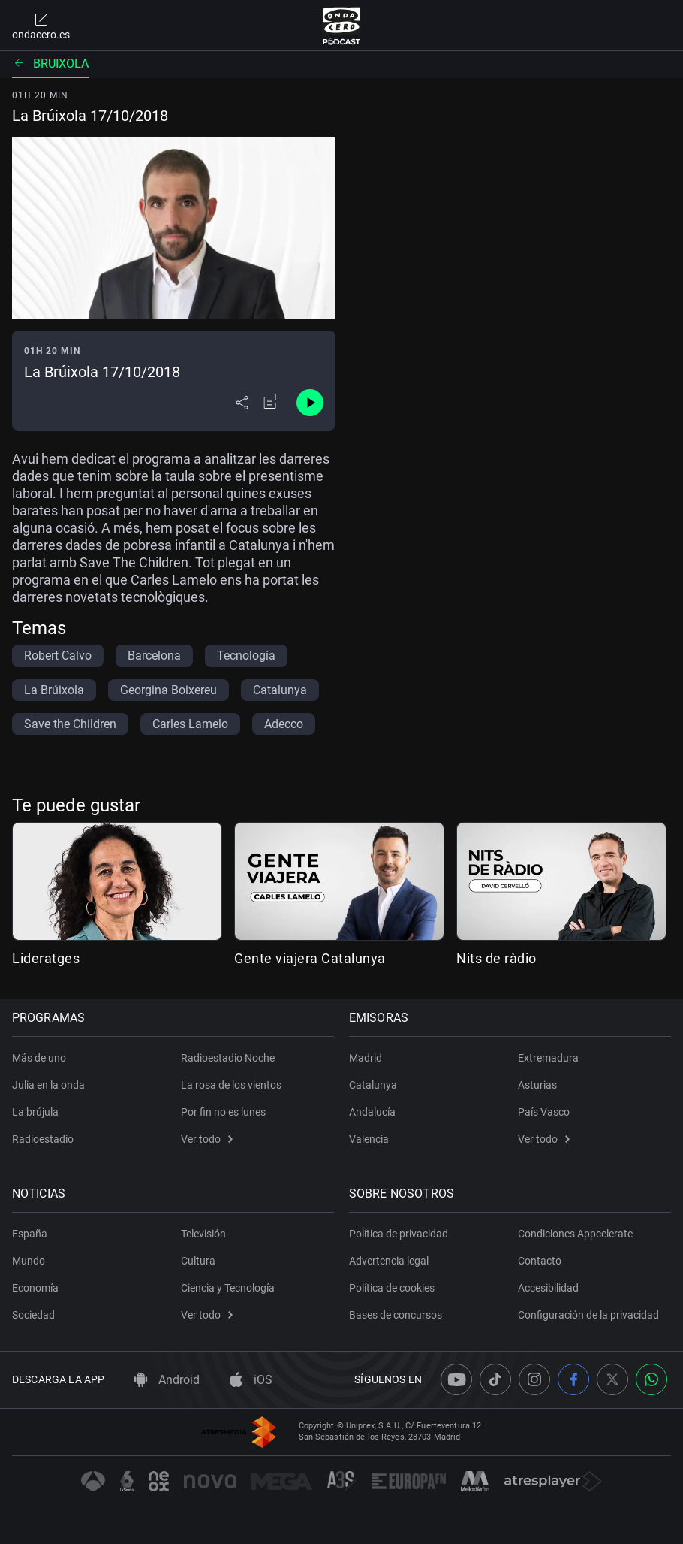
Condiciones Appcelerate (575, 1234)
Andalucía (372, 1112)
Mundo (28, 1261)
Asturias (537, 1085)
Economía (35, 1288)
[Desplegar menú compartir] (242, 403)
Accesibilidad (548, 1288)
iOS (251, 1380)
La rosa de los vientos (231, 1085)
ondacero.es (41, 26)
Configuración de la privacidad (588, 1315)
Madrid (365, 1058)
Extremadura (548, 1058)
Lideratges (46, 958)
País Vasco (544, 1112)
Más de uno (39, 1058)
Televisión (203, 1234)
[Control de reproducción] (309, 402)
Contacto (539, 1261)
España (29, 1234)
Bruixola (50, 63)
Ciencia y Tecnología (228, 1288)
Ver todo (207, 1139)
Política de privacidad (398, 1234)
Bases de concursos (395, 1315)
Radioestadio (43, 1139)
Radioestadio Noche (228, 1058)
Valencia (369, 1139)
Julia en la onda (48, 1085)
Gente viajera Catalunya (310, 958)
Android (167, 1380)
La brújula (35, 1112)
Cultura (198, 1261)
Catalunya (373, 1085)
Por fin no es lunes (223, 1112)
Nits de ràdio (496, 958)
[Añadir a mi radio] (270, 403)
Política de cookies (392, 1288)
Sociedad (33, 1315)
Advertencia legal (389, 1261)
